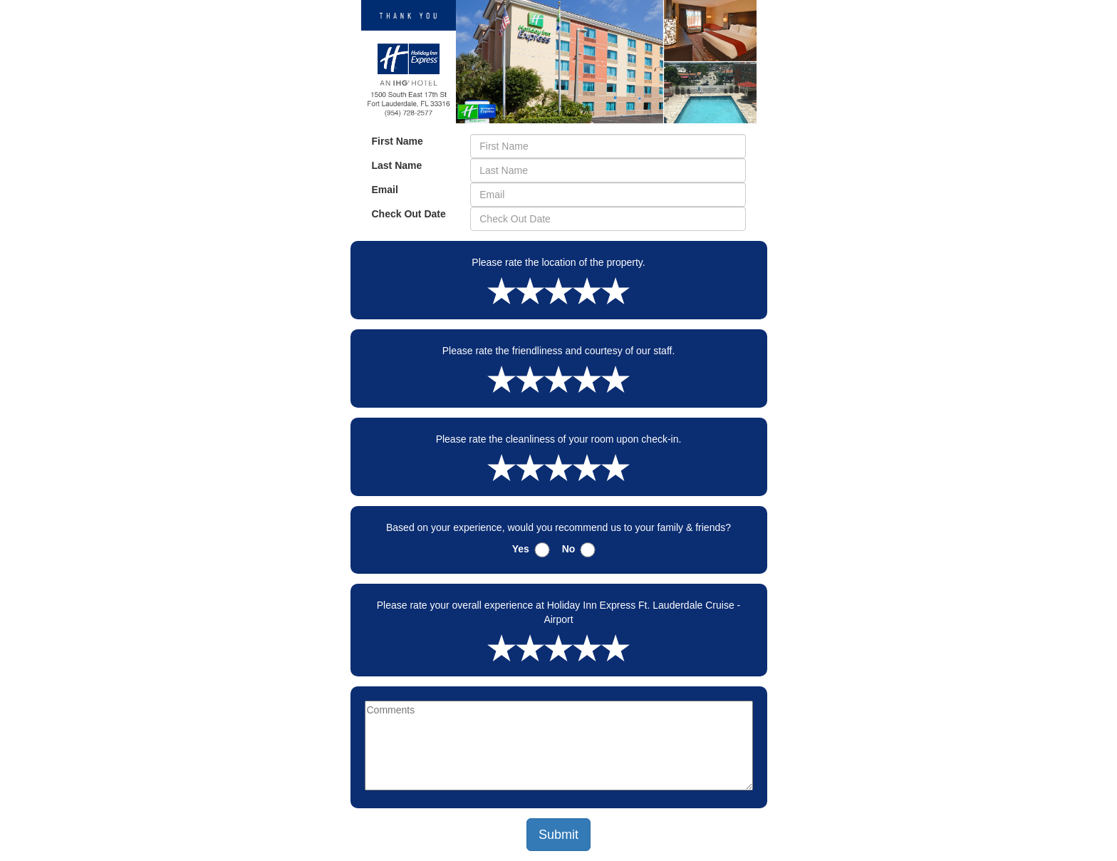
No (569, 549)
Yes (520, 549)
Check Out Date (409, 214)
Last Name (397, 165)
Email (385, 189)
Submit (558, 835)
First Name (397, 141)
